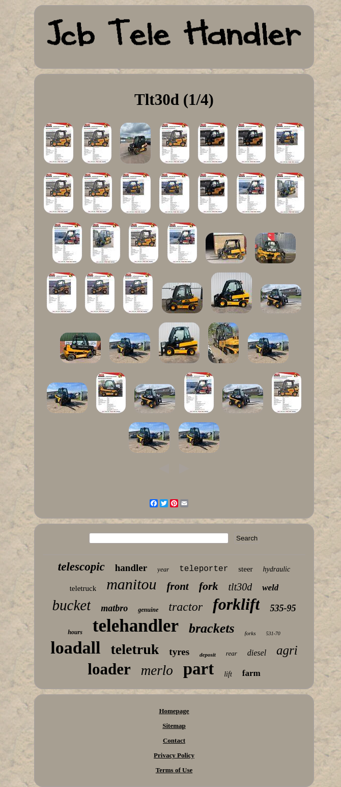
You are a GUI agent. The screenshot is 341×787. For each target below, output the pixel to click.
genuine (148, 609)
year (163, 569)
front (177, 586)
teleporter (203, 569)
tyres (179, 651)
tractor (185, 606)
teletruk (134, 649)
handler (131, 567)
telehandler (136, 626)
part (198, 669)
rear (231, 653)
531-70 (273, 633)
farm (251, 673)
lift (228, 674)
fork (208, 586)
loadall (75, 647)
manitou (131, 584)
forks (250, 633)
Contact (174, 740)
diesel (256, 652)
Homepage (174, 711)
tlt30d (240, 586)
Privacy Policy (174, 755)
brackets (212, 628)
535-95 (283, 608)
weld (270, 587)
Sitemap (174, 725)
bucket (71, 605)
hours (75, 632)
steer (245, 569)
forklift (236, 604)
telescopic (81, 566)
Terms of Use (174, 770)
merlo (157, 670)
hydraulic (277, 569)
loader (109, 669)
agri (287, 650)
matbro (114, 608)
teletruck (83, 588)
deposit (208, 655)
